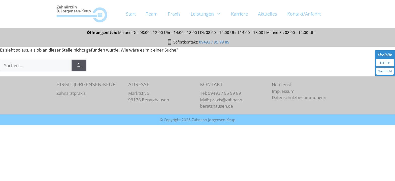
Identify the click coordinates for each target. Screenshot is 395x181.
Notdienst (281, 84)
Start (131, 33)
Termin (385, 62)
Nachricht (385, 71)
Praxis (174, 33)
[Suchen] (79, 66)
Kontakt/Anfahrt (304, 33)
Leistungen (208, 32)
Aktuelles (267, 33)
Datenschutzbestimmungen (299, 97)
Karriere (239, 33)
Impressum (283, 91)
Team (152, 33)
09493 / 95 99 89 (214, 14)
